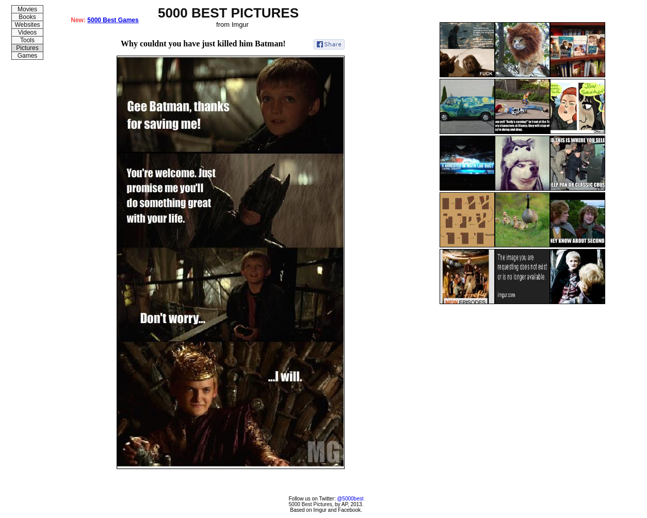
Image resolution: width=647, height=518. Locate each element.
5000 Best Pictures (310, 504)
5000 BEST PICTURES (228, 13)
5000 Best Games (112, 20)
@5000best (350, 499)
